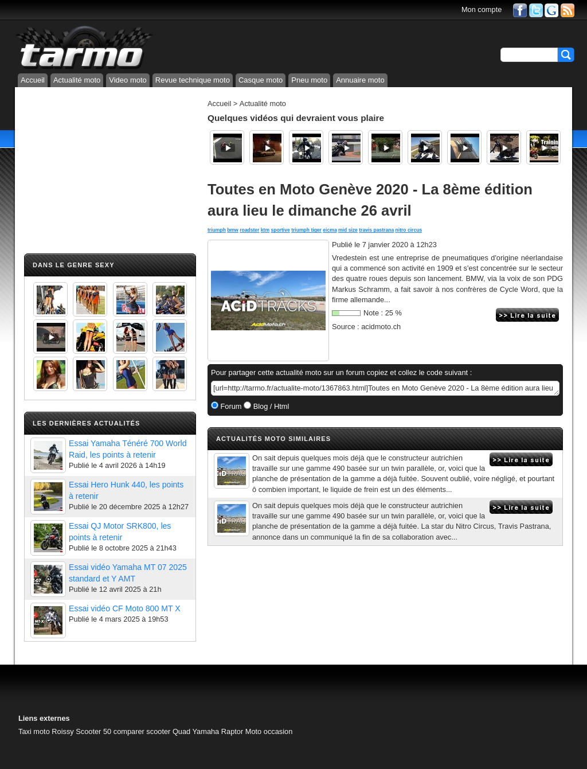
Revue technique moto (192, 80)
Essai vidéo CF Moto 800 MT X (125, 608)
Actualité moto (76, 80)
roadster (249, 230)
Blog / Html (270, 406)
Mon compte (481, 9)
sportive (280, 230)
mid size (348, 230)
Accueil (33, 80)
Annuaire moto (360, 80)
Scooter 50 (93, 731)
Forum (230, 406)
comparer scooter (142, 731)
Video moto (128, 80)
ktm (265, 230)
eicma (329, 230)
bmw (232, 230)
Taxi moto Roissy (46, 731)
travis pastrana (376, 230)
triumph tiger (306, 230)
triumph (217, 230)
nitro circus (409, 230)
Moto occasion (269, 731)
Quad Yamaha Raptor (208, 731)
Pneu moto (309, 80)
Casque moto (260, 80)
